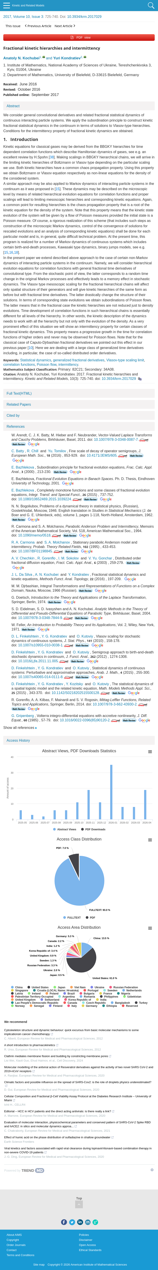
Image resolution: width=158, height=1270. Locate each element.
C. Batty (17, 451)
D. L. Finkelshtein (25, 636)
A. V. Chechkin (22, 558)
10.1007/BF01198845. (40, 551)
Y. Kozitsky (74, 684)
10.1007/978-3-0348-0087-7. (121, 439)
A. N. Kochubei (47, 574)
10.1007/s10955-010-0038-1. (46, 645)
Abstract (13, 106)
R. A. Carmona (23, 542)
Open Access (87, 1245)
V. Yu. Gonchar (100, 558)
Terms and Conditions (20, 1255)
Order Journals (16, 1245)
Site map (39, 1264)
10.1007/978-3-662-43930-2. (120, 704)
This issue (13, 26)
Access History (18, 740)
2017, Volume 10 (16, 17)
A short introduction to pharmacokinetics (31, 1045)
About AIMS (14, 1234)
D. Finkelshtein (23, 652)
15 (57, 189)
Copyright (13, 1240)
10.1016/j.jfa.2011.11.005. (43, 661)
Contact (12, 1250)
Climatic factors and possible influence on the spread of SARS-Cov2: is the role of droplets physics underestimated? (77, 1084)
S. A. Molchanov (57, 542)
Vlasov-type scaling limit (125, 360)
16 (11, 252)
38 (52, 157)
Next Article (65, 25)
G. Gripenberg (22, 716)
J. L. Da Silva (21, 574)
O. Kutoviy (85, 636)
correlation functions (19, 364)
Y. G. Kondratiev (54, 636)
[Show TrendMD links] (152, 1170)
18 (16, 252)
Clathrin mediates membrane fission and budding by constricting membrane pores (58, 1056)
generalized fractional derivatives (78, 360)
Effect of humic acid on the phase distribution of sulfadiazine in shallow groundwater (59, 1137)
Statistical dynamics (35, 360)
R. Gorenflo (46, 558)
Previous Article (38, 25)
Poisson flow (46, 364)
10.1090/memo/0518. (40, 535)
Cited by (13, 415)
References (16, 426)
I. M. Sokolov (68, 558)
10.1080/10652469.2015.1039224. (50, 499)
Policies (84, 1234)
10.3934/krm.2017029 (84, 17)
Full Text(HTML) (19, 393)
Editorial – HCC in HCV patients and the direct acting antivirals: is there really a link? (59, 1111)
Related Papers (19, 404)
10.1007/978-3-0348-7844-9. (45, 618)
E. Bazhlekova (22, 467)
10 (31, 348)
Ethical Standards (90, 1250)
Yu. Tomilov (57, 451)
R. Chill (32, 451)
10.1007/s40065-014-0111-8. (46, 677)
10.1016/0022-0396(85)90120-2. (90, 720)
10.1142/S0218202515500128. (81, 693)
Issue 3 (37, 17)
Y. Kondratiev (78, 574)
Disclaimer (86, 1240)
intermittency (68, 364)
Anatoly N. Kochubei (21, 58)
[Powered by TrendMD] (24, 1170)
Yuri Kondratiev (66, 58)
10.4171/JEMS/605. (107, 455)
